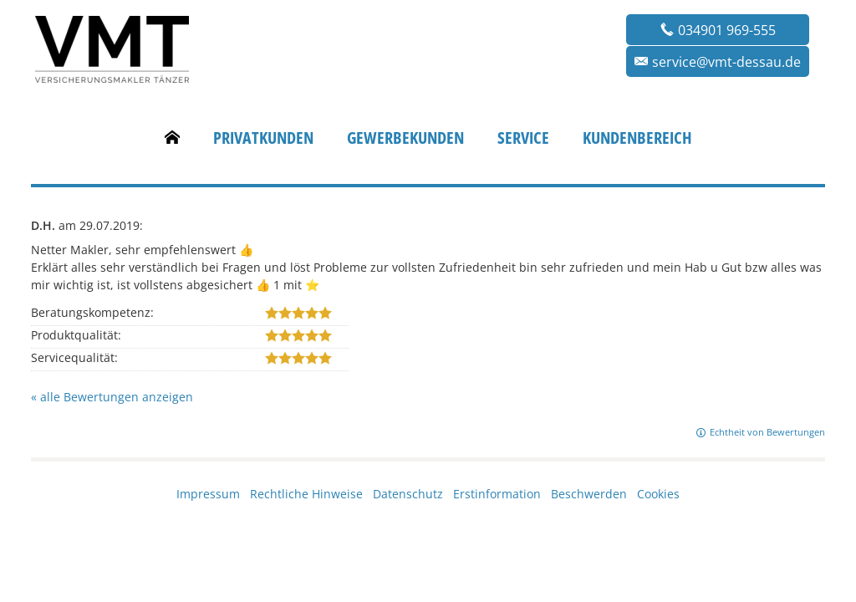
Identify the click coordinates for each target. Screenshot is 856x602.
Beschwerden (589, 494)
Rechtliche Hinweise (306, 494)
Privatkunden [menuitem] (263, 138)
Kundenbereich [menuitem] (637, 138)
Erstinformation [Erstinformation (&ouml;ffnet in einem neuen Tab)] (497, 494)
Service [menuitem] (523, 138)
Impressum (208, 494)
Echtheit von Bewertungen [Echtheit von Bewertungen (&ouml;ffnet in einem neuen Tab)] (767, 432)
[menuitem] (172, 138)
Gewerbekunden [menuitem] (405, 138)
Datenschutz (408, 494)
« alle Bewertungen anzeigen (112, 397)
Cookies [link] (658, 494)
